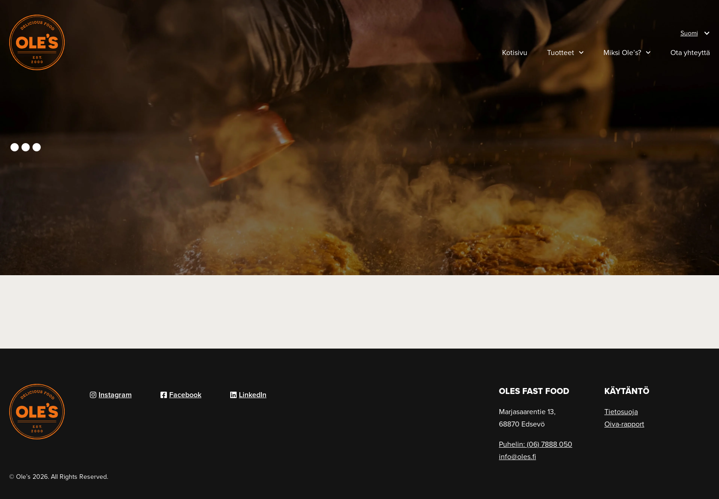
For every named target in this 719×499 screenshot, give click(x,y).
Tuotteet (565, 52)
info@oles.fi (517, 456)
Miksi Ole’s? (627, 52)
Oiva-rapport (624, 424)
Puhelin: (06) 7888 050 (535, 444)
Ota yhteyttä (690, 52)
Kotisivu (514, 52)
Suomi (689, 33)
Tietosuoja (621, 411)
